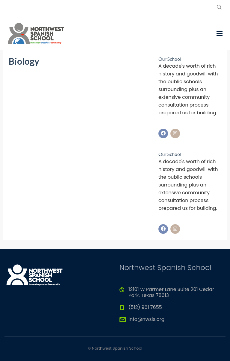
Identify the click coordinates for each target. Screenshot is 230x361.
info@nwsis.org (146, 319)
